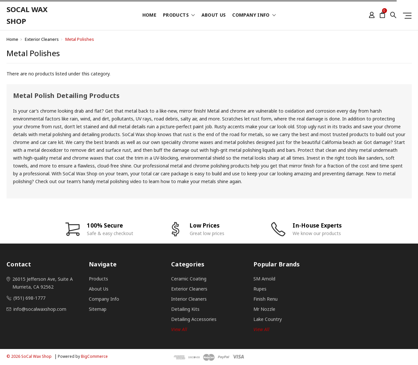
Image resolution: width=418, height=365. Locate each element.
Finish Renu (265, 299)
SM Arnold (264, 279)
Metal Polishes (79, 39)
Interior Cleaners (189, 299)
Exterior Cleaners (42, 39)
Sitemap (97, 309)
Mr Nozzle (264, 309)
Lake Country (267, 319)
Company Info (254, 15)
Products (179, 15)
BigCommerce (94, 356)
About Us (213, 15)
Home (149, 15)
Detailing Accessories (194, 319)
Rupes (259, 289)
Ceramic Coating (188, 279)
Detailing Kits (185, 309)
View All (261, 329)
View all (179, 329)
